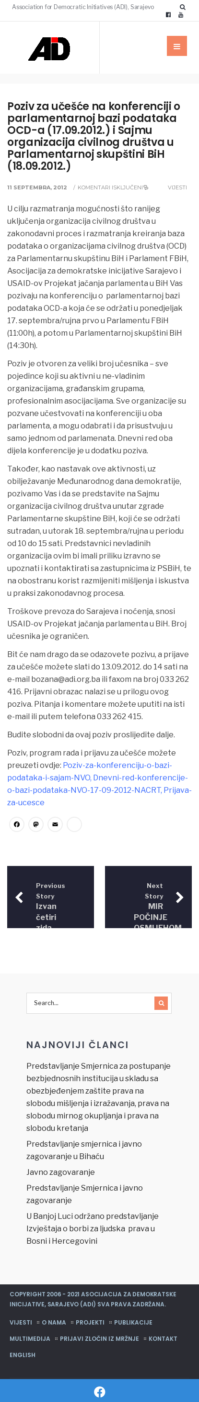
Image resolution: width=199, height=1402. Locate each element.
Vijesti (177, 187)
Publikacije (133, 1322)
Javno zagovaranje (60, 1171)
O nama (54, 1322)
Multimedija (30, 1338)
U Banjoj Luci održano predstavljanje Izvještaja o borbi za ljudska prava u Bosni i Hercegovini (92, 1228)
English (22, 1354)
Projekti (90, 1322)
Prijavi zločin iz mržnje (99, 1338)
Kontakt (163, 1338)
